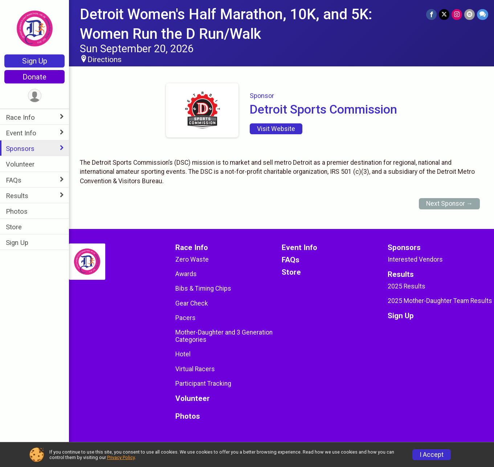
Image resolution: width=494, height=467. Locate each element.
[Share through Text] (482, 14)
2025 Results (406, 286)
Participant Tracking (203, 383)
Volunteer (20, 164)
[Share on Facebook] (431, 14)
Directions (104, 59)
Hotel (183, 354)
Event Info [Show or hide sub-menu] (21, 133)
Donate (34, 77)
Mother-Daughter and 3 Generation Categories (224, 336)
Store (14, 227)
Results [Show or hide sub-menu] (17, 196)
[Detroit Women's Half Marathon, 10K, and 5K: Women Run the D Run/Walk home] (35, 28)
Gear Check (191, 303)
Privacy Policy (121, 457)
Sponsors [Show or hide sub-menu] (20, 148)
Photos (17, 211)
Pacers (185, 317)
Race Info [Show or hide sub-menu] (20, 117)
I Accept (432, 454)
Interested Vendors (415, 259)
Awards (186, 274)
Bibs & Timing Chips (203, 288)
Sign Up (34, 61)
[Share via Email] (469, 14)
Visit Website (276, 128)
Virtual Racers (195, 369)
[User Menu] (34, 95)
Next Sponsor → (449, 203)
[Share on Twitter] (444, 14)
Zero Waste (192, 259)
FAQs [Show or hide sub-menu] (13, 180)
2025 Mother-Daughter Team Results (440, 300)
